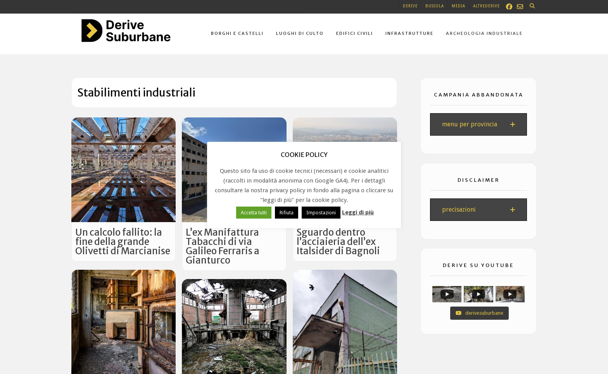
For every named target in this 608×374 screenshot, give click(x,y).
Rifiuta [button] (287, 212)
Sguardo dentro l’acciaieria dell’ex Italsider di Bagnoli (338, 241)
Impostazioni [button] (321, 212)
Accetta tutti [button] (254, 212)
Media (458, 6)
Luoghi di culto (300, 33)
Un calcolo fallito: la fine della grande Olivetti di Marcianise (122, 241)
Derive (410, 6)
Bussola (434, 6)
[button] (478, 124)
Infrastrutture (409, 33)
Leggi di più (358, 212)
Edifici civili (354, 33)
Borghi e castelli (237, 33)
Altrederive (486, 6)
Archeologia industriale (484, 33)
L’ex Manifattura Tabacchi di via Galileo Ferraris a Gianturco (222, 246)
